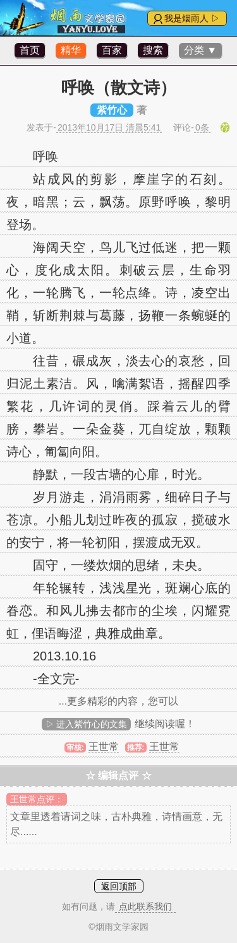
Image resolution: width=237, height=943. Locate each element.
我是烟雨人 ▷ (192, 18)
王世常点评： (36, 799)
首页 (30, 50)
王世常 (103, 746)
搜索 (153, 50)
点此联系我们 (145, 906)
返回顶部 (119, 886)
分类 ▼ (200, 50)
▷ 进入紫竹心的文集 (87, 724)
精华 (71, 50)
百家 (112, 50)
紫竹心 (112, 110)
